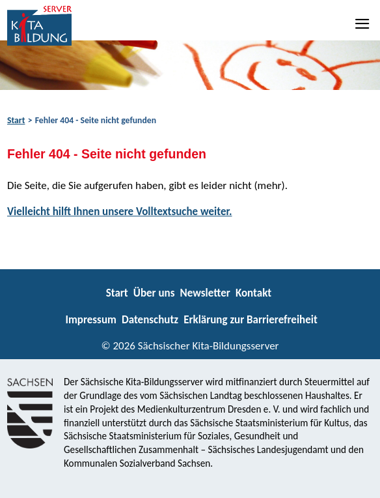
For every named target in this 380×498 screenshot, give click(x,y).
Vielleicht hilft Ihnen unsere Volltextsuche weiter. (119, 211)
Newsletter (205, 293)
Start (16, 120)
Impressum (90, 320)
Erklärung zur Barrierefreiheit (250, 320)
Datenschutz (150, 320)
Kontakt (253, 293)
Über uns (154, 293)
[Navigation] (363, 23)
